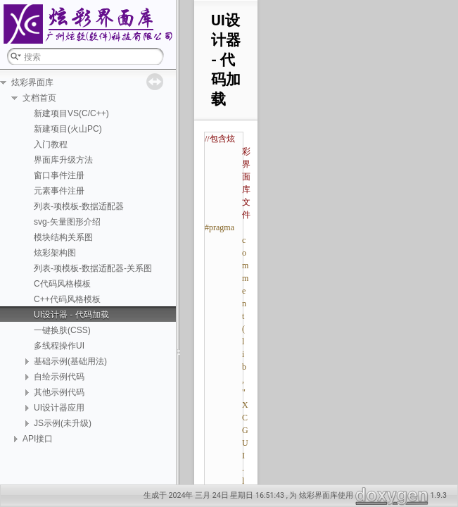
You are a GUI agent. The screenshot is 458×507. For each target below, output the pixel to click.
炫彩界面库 (32, 82)
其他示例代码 (59, 392)
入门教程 (51, 144)
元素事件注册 (59, 191)
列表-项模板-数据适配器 (79, 206)
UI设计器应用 (59, 408)
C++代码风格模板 (67, 299)
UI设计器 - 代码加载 (71, 315)
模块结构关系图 (63, 237)
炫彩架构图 (55, 253)
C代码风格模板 (62, 284)
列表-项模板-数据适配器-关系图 (93, 268)
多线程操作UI (59, 346)
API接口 (38, 439)
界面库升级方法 (63, 160)
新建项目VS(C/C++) (71, 113)
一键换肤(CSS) (62, 330)
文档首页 (39, 98)
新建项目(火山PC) (68, 129)
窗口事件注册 (59, 175)
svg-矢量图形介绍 (67, 222)
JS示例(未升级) (62, 423)
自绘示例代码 (59, 377)
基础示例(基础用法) (70, 361)
